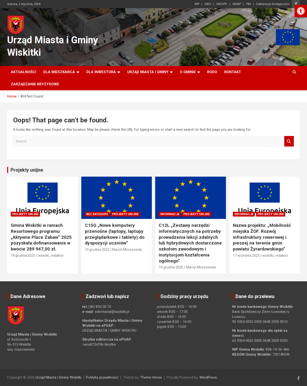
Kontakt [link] (232, 72)
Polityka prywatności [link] (102, 377)
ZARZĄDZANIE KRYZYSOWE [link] (35, 84)
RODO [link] (212, 72)
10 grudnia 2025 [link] (97, 249)
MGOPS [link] (222, 4)
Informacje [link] (169, 214)
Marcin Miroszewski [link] (127, 249)
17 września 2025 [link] (246, 255)
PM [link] (249, 4)
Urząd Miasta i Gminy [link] (148, 72)
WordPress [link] (208, 377)
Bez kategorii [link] (97, 214)
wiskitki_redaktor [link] (51, 255)
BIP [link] (197, 4)
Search (289, 141)
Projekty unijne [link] (27, 170)
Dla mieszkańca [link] (59, 72)
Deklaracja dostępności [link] (272, 4)
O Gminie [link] (188, 72)
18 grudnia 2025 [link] (23, 255)
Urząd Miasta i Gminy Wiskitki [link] (58, 377)
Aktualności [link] (23, 72)
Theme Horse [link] (151, 377)
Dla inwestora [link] (101, 72)
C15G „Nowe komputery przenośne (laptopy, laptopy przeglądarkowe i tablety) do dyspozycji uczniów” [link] (114, 234)
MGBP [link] (237, 4)
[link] (301, 11)
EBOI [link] (208, 4)
